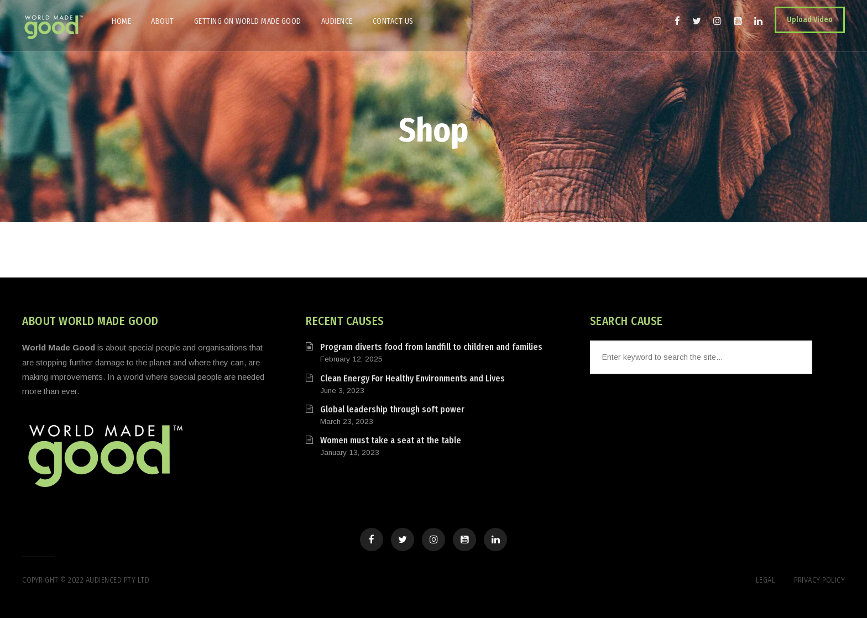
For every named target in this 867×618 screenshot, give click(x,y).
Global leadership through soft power (392, 409)
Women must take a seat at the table (390, 440)
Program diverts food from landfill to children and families (431, 347)
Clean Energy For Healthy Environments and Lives (412, 378)
